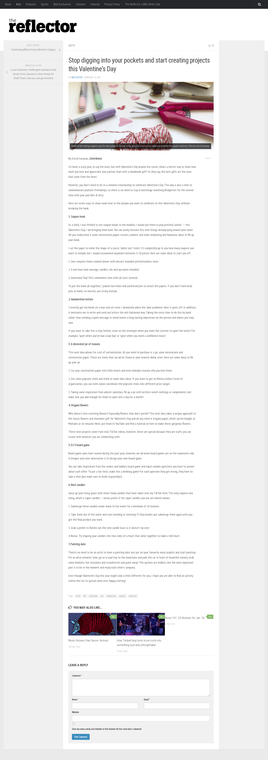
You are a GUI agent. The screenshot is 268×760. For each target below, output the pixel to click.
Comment (77, 675)
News (8, 4)
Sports (44, 4)
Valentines (132, 596)
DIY (84, 596)
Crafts (78, 596)
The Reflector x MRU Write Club (142, 4)
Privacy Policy (112, 4)
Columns (81, 4)
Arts (18, 4)
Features (31, 4)
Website (75, 712)
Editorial (95, 4)
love (102, 596)
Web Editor (76, 77)
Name (75, 699)
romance (122, 596)
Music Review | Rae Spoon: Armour (88, 640)
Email (147, 699)
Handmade (93, 596)
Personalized (111, 596)
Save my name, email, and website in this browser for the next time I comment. (107, 729)
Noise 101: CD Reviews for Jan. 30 (185, 618)
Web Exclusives (62, 4)
